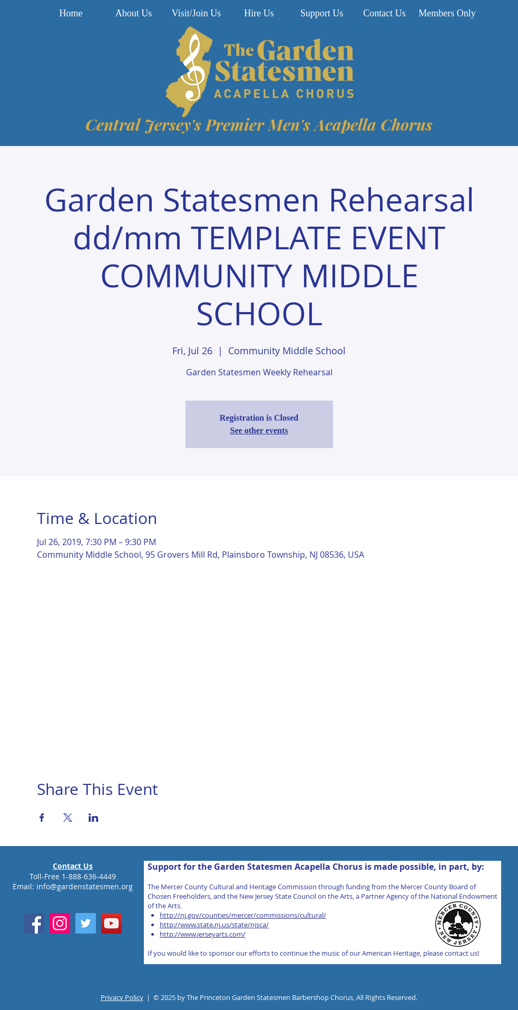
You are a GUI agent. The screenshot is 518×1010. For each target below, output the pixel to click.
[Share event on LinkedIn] (94, 817)
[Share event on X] (68, 817)
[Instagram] (60, 923)
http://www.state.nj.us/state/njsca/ (214, 924)
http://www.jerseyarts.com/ (203, 934)
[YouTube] (111, 923)
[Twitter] (85, 923)
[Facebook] (34, 923)
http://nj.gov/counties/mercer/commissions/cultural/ (243, 915)
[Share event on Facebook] (42, 817)
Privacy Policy (122, 997)
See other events (259, 430)
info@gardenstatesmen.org (84, 886)
